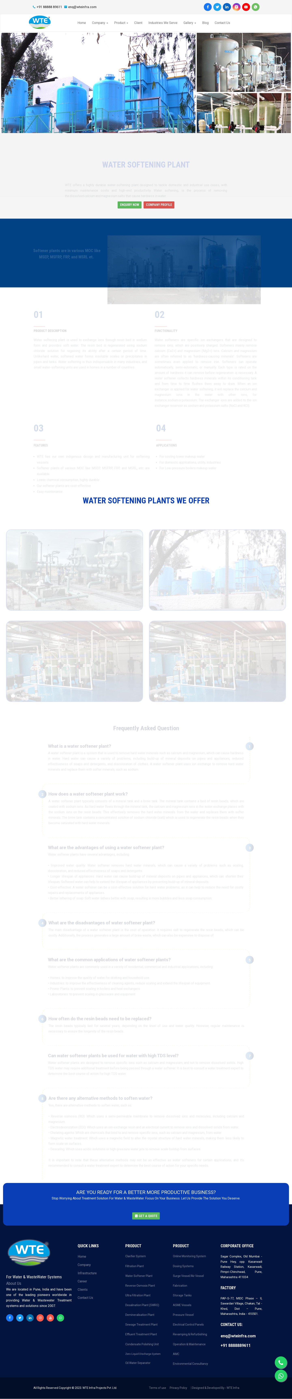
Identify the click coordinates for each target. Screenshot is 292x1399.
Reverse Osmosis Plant (140, 1285)
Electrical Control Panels (188, 1324)
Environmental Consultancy (190, 1364)
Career (82, 1281)
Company (100, 23)
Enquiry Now (129, 205)
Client (138, 23)
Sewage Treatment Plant (141, 1324)
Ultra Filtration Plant (137, 1295)
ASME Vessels (182, 1305)
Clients (83, 1290)
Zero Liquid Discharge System (143, 1354)
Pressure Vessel (183, 1315)
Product (121, 23)
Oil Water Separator (137, 1363)
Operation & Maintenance (189, 1344)
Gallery (189, 23)
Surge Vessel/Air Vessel (188, 1276)
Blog (205, 23)
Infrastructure (87, 1273)
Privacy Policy (178, 1388)
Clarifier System (135, 1256)
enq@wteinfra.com (80, 7)
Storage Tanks (182, 1295)
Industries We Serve (162, 23)
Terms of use (157, 1388)
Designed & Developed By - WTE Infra (215, 1388)
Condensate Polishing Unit (142, 1344)
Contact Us (222, 23)
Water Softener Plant (138, 1276)
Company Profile (159, 205)
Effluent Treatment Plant (141, 1334)
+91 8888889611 (236, 1345)
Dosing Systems (183, 1266)
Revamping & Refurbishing (190, 1334)
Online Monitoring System (189, 1256)
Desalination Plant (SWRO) (142, 1305)
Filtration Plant (134, 1266)
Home (81, 23)
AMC (176, 1354)
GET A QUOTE (146, 1216)
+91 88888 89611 (47, 7)
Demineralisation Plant (139, 1315)
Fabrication (180, 1285)
